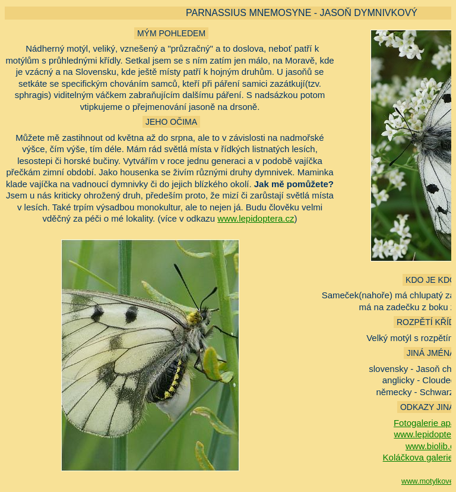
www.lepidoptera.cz (255, 218)
